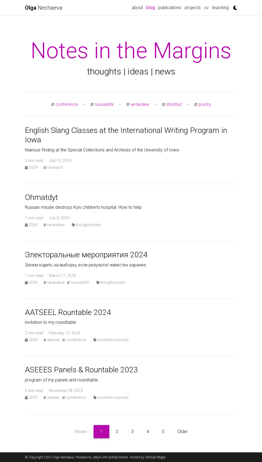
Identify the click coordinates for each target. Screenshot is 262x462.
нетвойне (140, 104)
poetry (205, 104)
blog (151, 7)
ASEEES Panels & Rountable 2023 (81, 369)
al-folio (113, 457)
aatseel (51, 340)
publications (169, 7)
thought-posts (86, 225)
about (137, 7)
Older (183, 431)
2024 (31, 167)
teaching (220, 7)
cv (206, 7)
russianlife (104, 104)
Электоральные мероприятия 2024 (86, 254)
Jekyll (97, 457)
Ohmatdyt (41, 197)
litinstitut (174, 104)
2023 (31, 397)
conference (66, 104)
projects (193, 7)
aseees (51, 397)
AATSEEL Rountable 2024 (68, 312)
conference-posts (111, 340)
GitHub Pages (155, 457)
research (53, 167)
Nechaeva (43, 7)
